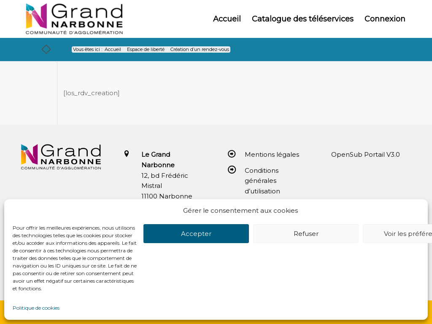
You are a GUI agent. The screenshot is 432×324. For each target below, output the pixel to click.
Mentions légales (272, 154)
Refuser (306, 234)
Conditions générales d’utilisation (262, 180)
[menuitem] (227, 18)
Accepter (196, 234)
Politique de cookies (36, 308)
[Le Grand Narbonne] (74, 18)
